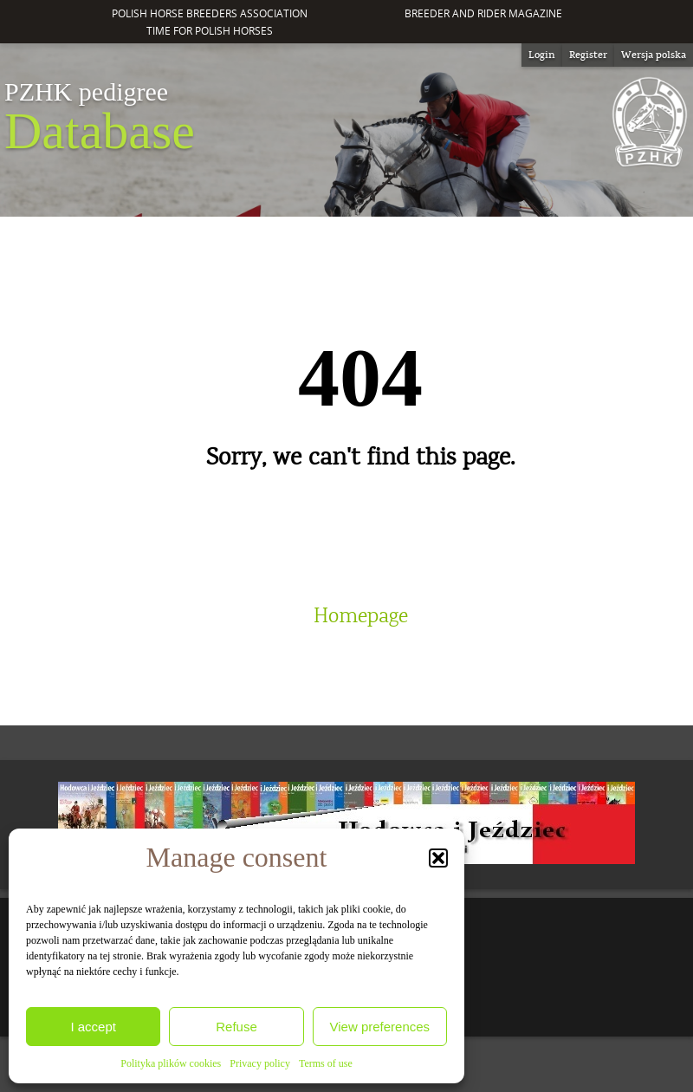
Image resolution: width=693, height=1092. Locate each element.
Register (588, 54)
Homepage (361, 616)
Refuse (236, 1026)
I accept (93, 1026)
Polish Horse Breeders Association (210, 13)
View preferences (380, 1026)
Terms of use (326, 1063)
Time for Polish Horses (209, 30)
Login (541, 54)
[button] (438, 858)
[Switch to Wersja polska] (653, 55)
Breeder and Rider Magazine (483, 13)
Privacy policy (260, 1063)
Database (99, 118)
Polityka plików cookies (170, 1063)
